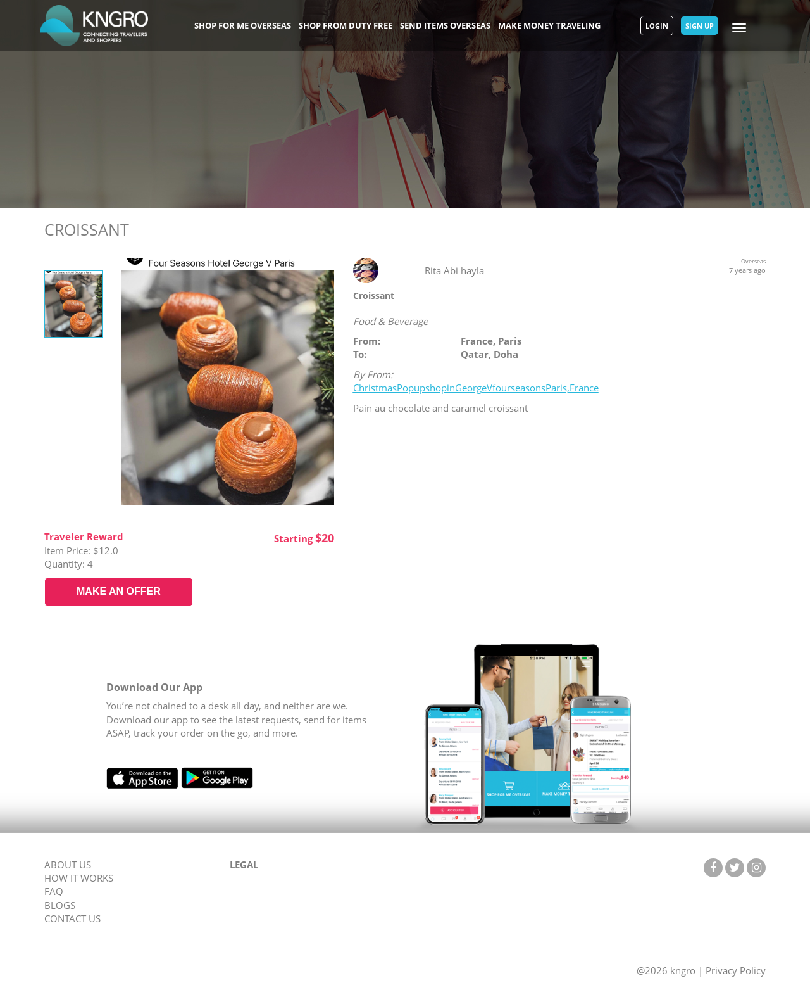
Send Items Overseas (445, 25)
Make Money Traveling (549, 25)
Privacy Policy (736, 970)
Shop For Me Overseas (242, 25)
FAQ (53, 891)
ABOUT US (67, 864)
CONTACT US (72, 918)
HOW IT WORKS (78, 878)
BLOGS (59, 905)
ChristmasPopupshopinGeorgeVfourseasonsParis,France (476, 387)
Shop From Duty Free (345, 25)
